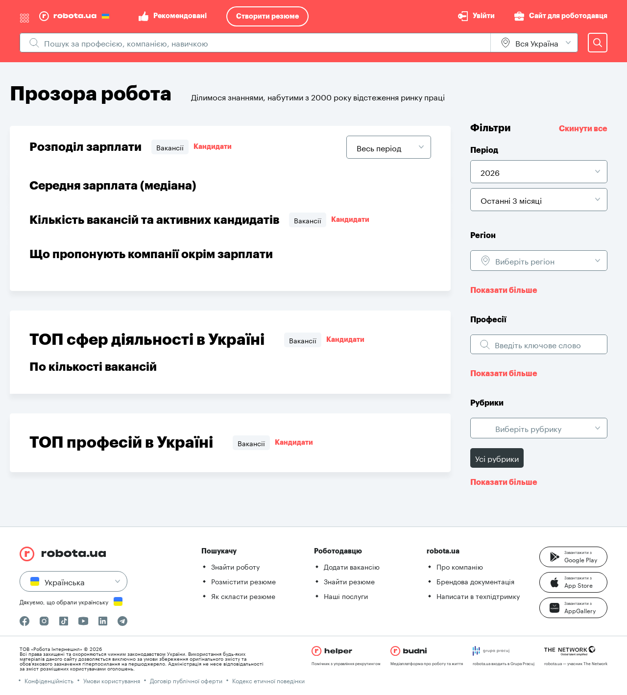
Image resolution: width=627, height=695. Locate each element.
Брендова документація (475, 580)
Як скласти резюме (243, 595)
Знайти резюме (349, 580)
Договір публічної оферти (186, 680)
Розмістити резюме (243, 580)
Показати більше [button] (503, 290)
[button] (573, 557)
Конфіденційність (48, 680)
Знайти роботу (235, 566)
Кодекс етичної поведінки (268, 680)
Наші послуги (346, 595)
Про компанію (459, 566)
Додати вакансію (352, 566)
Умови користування (111, 680)
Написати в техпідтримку (478, 595)
